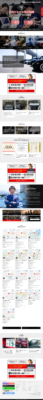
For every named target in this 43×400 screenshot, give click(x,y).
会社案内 (17, 387)
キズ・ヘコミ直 (18, 384)
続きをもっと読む (38, 119)
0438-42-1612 (18, 245)
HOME (4, 29)
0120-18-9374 (31, 303)
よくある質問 (17, 29)
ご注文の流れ (23, 382)
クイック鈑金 (23, 384)
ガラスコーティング (24, 381)
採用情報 (34, 29)
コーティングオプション (31, 381)
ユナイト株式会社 (4, 381)
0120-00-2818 (5, 242)
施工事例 (30, 29)
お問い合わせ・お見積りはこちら (21, 90)
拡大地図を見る (4, 268)
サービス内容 (8, 29)
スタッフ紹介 (36, 387)
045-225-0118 (31, 243)
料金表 (13, 29)
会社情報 (26, 29)
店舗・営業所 (21, 29)
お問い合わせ (38, 29)
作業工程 (30, 382)
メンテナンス (36, 381)
